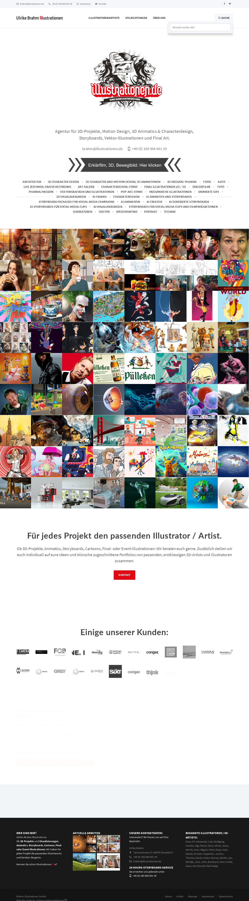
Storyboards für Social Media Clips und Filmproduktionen (173, 206)
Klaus (219, 849)
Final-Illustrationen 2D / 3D (165, 186)
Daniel (189, 853)
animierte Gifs (208, 191)
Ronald (201, 866)
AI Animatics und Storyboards (169, 196)
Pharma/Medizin (41, 191)
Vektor (104, 211)
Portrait (150, 211)
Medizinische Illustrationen (170, 191)
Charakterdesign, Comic (119, 186)
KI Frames (100, 196)
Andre (206, 857)
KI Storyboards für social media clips (58, 206)
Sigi (197, 845)
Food (207, 181)
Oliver (218, 845)
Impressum (84, 3)
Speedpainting (127, 211)
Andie (229, 862)
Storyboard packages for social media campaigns (76, 201)
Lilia (210, 841)
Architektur (32, 181)
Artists (179, 896)
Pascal (203, 845)
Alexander (201, 841)
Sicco (211, 845)
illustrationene (46, 864)
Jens (197, 862)
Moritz (223, 857)
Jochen (219, 853)
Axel (225, 849)
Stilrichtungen (136, 18)
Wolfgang (219, 841)
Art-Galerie (86, 186)
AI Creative (155, 201)
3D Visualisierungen (71, 196)
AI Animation (130, 201)
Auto (221, 181)
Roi (194, 866)
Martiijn (190, 862)
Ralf (208, 866)
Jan (230, 857)
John (204, 862)
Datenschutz (226, 896)
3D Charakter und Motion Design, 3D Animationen (123, 181)
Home (168, 896)
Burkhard (213, 862)
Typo (220, 186)
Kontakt (100, 3)
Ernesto (198, 853)
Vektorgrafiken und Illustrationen (87, 191)
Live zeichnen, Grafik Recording (47, 186)
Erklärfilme (202, 186)
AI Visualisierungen (108, 206)
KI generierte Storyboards (189, 201)
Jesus (225, 845)
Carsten (190, 845)
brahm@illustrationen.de (30, 3)
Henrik (189, 849)
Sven (196, 849)
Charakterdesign (126, 196)
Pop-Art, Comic (132, 191)
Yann (222, 862)
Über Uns (159, 18)
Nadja (215, 866)
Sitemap (192, 896)
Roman (215, 857)
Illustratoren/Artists (104, 18)
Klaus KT (190, 841)
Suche (224, 18)
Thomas (190, 857)
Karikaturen (82, 211)
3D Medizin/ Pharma (182, 181)
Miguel (204, 849)
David (199, 857)
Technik (170, 211)
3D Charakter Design (63, 181)
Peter (211, 849)
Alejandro (208, 853)
